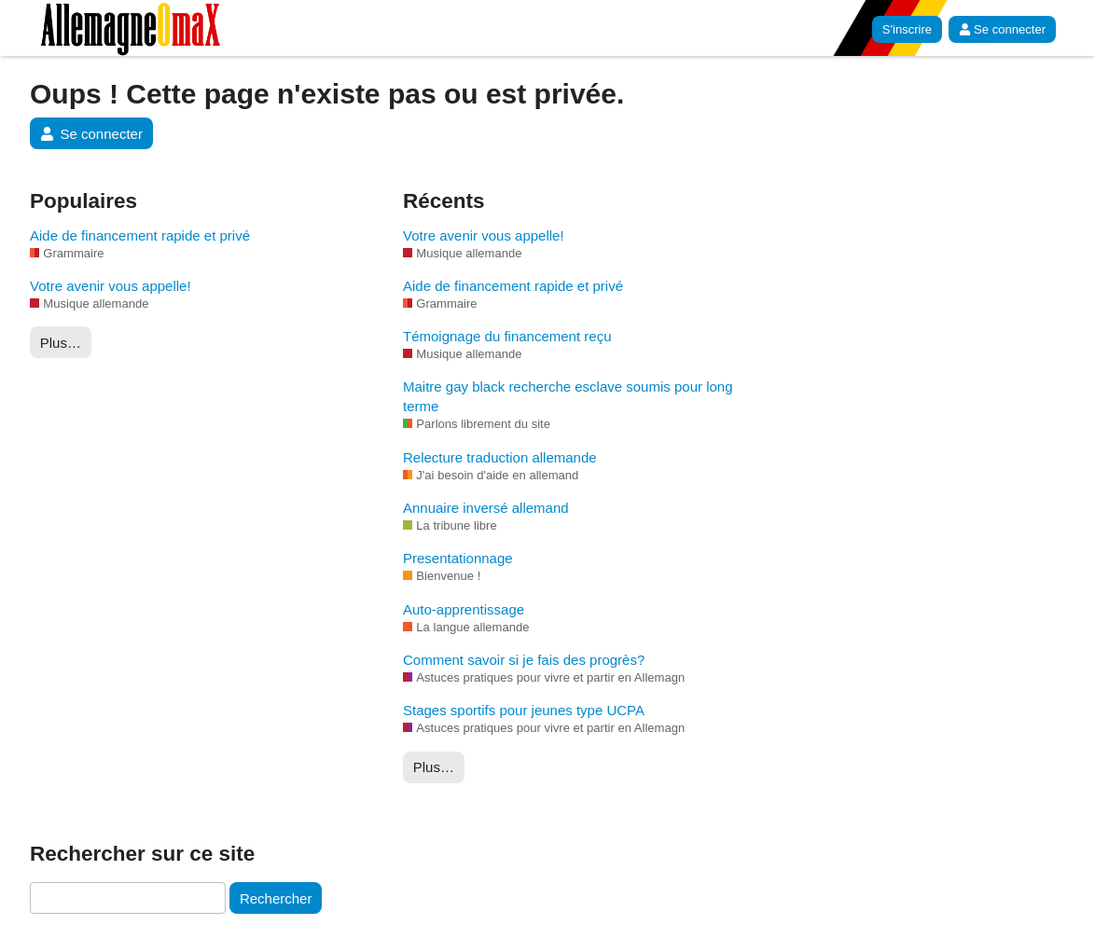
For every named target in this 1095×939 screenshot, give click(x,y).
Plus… (60, 343)
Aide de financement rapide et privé (140, 235)
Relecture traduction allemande (500, 457)
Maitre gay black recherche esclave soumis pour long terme (568, 396)
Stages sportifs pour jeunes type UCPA (524, 710)
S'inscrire (907, 29)
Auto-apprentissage (463, 609)
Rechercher (276, 898)
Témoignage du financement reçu (507, 336)
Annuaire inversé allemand (486, 508)
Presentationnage (458, 558)
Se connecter (1002, 29)
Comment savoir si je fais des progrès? (524, 660)
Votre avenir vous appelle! (110, 286)
